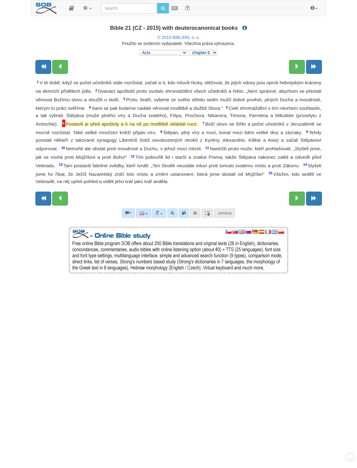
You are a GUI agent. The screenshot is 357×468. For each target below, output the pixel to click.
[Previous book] (43, 67)
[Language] (143, 213)
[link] (184, 213)
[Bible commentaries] (128, 213)
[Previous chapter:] (60, 67)
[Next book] (314, 67)
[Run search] (163, 8)
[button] (71, 8)
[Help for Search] (187, 8)
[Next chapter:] (297, 67)
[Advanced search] (172, 213)
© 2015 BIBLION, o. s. (178, 37)
